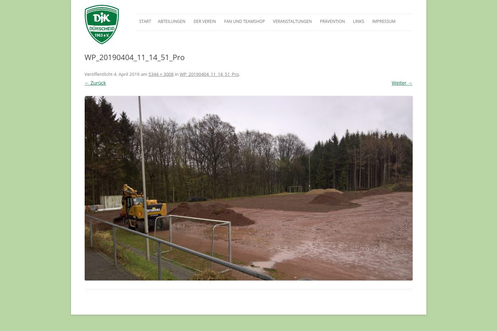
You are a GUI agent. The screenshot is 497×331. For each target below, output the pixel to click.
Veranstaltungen (292, 21)
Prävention (332, 21)
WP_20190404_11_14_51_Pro (209, 74)
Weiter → (402, 83)
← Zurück (95, 83)
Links (358, 21)
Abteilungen (171, 21)
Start (145, 21)
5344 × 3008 (161, 74)
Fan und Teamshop (244, 21)
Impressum (384, 21)
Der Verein (204, 21)
